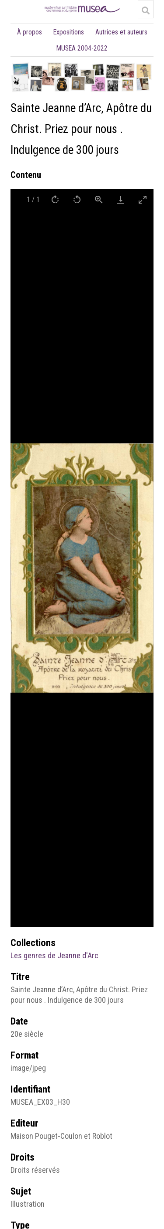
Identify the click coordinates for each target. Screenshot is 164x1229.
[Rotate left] (77, 199)
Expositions (68, 32)
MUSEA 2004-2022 (82, 48)
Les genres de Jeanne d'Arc (54, 955)
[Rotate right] (55, 199)
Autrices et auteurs (121, 32)
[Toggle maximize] (143, 199)
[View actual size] (99, 199)
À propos (29, 32)
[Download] (121, 199)
